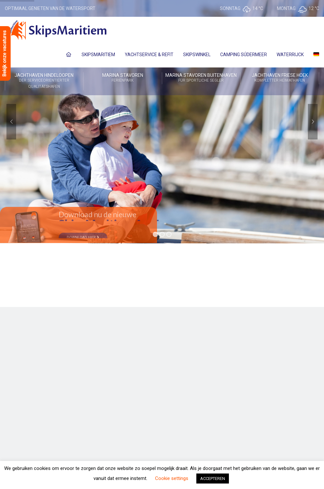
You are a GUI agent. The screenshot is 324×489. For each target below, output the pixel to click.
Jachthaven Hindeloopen (44, 81)
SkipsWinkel (197, 54)
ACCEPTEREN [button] (212, 478)
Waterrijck (290, 54)
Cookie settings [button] (171, 478)
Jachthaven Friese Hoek (280, 78)
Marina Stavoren (122, 78)
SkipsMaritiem (98, 54)
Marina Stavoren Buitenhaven (201, 78)
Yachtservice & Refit (149, 54)
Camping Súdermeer (243, 54)
